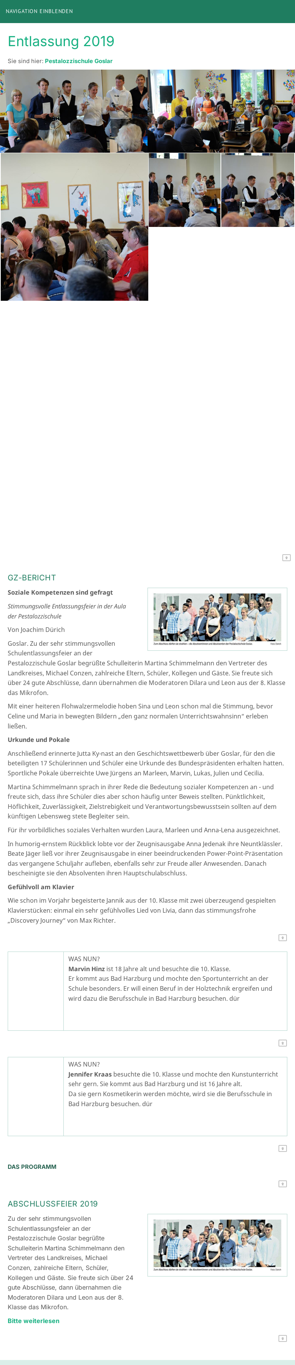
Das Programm (32, 1166)
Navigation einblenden (39, 11)
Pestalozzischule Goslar (79, 61)
